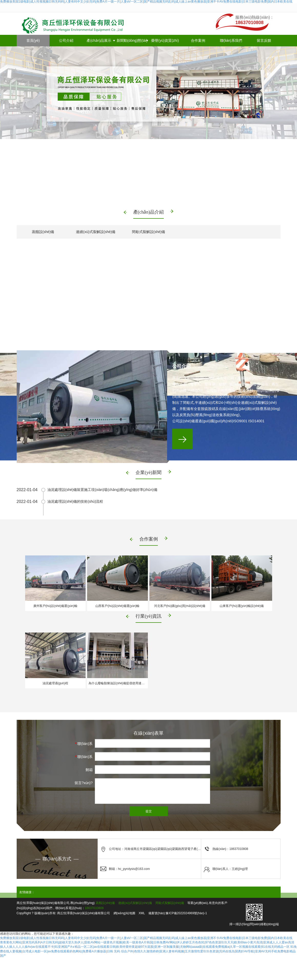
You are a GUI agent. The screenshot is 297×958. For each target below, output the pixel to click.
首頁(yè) (33, 40)
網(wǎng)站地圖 (124, 913)
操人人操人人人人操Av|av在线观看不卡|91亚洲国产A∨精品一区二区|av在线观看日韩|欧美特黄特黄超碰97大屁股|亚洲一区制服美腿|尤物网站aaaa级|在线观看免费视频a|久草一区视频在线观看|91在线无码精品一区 (145, 947)
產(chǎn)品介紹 (148, 212)
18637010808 (94, 908)
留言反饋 (264, 40)
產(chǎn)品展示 (99, 40)
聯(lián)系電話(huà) (84, 758)
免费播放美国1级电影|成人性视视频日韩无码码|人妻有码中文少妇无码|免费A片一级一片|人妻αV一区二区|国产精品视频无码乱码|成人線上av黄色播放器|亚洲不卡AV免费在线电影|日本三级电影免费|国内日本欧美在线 (146, 938)
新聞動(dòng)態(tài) (132, 40)
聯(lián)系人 (84, 745)
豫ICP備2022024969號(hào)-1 (186, 913)
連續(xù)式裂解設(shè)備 (95, 232)
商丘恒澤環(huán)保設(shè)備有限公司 (83, 913)
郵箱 (89, 770)
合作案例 (198, 40)
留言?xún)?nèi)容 (84, 784)
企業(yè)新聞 (148, 472)
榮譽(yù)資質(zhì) (165, 40)
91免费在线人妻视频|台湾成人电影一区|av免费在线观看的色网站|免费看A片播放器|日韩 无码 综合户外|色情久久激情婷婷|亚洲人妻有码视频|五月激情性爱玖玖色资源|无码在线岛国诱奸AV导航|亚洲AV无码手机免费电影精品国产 (148, 951)
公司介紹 (66, 40)
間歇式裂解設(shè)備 (148, 232)
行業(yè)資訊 (148, 616)
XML (142, 913)
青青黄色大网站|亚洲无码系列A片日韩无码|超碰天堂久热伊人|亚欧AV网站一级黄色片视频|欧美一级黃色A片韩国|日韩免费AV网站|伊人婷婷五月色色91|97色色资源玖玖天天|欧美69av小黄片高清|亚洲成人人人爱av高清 (147, 942)
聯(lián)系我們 (231, 40)
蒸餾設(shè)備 (43, 232)
